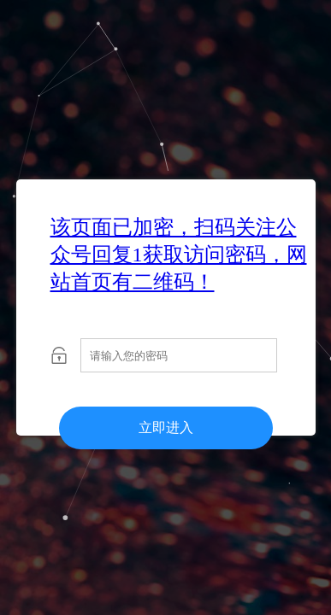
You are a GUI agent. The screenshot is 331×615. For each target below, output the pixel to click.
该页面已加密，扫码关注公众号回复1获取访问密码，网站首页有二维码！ (178, 254)
